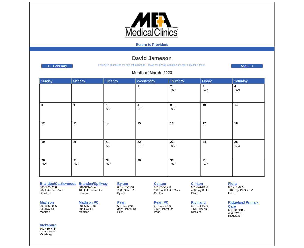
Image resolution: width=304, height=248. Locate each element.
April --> (247, 66)
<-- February (57, 66)
